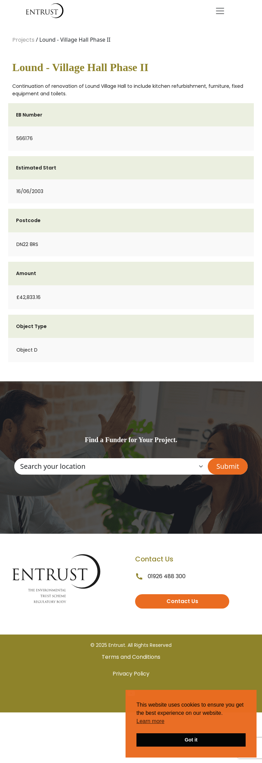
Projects (23, 40)
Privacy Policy (131, 674)
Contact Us (182, 601)
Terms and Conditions (131, 657)
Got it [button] (191, 739)
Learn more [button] (150, 721)
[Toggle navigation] (220, 10)
